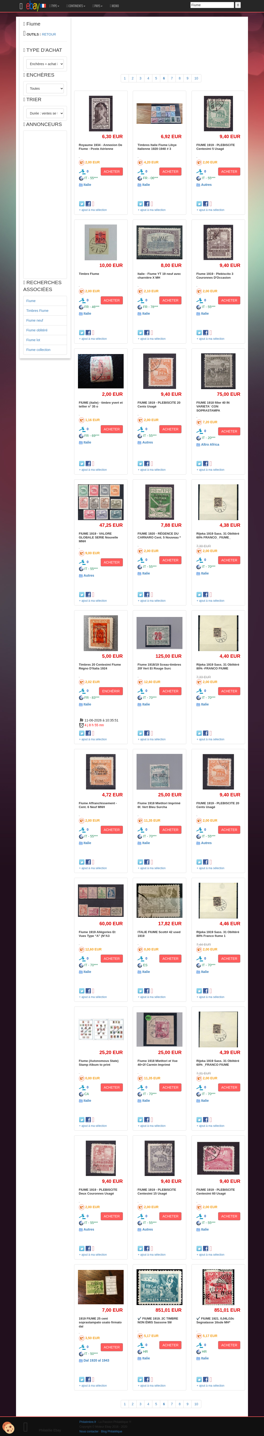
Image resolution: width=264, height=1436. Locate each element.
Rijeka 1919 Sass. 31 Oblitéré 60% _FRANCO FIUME (217, 1062)
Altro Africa (210, 444)
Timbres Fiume (37, 311)
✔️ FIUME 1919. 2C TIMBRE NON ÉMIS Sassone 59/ (158, 1320)
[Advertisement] (45, 204)
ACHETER (112, 171)
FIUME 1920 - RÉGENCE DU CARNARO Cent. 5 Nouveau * (159, 535)
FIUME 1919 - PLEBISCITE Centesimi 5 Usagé (215, 147)
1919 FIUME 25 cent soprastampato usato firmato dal (100, 1322)
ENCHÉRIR (111, 691)
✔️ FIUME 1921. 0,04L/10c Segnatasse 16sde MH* (215, 1320)
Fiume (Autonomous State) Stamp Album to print (99, 1062)
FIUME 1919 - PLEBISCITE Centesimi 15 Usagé (157, 1191)
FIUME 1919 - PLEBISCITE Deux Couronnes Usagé (98, 1191)
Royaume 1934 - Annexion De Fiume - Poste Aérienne (100, 147)
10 (196, 78)
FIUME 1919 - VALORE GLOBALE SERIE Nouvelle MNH (98, 537)
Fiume (31, 301)
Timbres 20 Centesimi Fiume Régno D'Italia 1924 (100, 666)
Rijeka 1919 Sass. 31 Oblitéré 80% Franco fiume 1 (217, 934)
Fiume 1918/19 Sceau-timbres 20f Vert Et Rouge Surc (159, 666)
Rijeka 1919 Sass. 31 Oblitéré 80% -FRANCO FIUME (217, 666)
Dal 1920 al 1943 (96, 1360)
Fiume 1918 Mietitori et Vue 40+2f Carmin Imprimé (157, 1062)
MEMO (114, 6)
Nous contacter (89, 1431)
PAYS (98, 6)
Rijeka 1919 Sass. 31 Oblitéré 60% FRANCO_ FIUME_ (217, 535)
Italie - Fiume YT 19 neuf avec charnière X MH (159, 275)
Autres (206, 185)
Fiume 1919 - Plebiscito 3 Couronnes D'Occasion (214, 275)
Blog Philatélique (111, 1431)
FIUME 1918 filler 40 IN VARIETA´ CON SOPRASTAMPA (213, 406)
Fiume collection (38, 350)
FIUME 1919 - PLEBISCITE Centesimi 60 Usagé (215, 1191)
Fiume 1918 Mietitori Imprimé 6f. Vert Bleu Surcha (159, 805)
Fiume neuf (34, 320)
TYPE (54, 6)
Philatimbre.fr (87, 1422)
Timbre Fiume (89, 274)
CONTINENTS (75, 6)
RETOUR (49, 34)
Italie (87, 185)
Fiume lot (33, 340)
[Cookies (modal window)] (8, 1428)
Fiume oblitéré (37, 330)
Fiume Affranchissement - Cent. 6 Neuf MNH (98, 805)
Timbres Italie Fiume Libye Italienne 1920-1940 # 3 (157, 147)
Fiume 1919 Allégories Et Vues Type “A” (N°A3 (97, 934)
